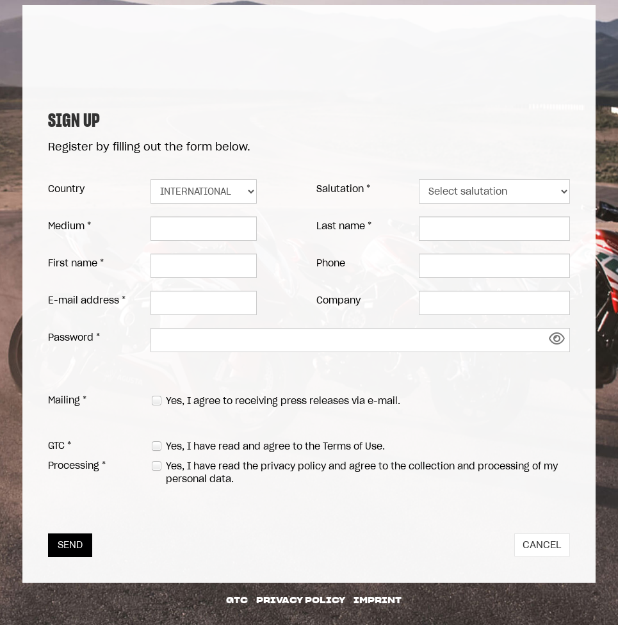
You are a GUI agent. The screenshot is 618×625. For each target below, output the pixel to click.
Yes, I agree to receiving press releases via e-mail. (283, 401)
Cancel (542, 545)
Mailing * (67, 400)
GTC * (59, 445)
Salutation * (343, 189)
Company (338, 300)
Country (66, 189)
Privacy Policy (300, 600)
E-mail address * (87, 300)
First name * (76, 263)
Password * (74, 337)
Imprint (378, 600)
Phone (330, 263)
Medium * (69, 226)
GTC (237, 600)
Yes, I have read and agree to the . (275, 446)
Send (70, 545)
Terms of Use (352, 446)
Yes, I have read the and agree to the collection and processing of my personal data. (362, 472)
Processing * (77, 465)
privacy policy (293, 466)
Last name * (343, 226)
